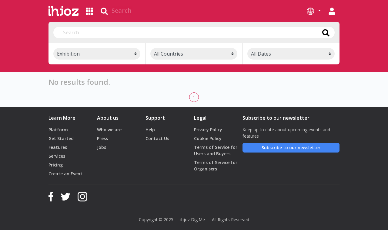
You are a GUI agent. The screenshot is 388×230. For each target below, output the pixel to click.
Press (102, 138)
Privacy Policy (208, 129)
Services (56, 156)
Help (150, 129)
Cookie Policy (208, 138)
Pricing (55, 165)
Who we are (109, 129)
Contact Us (157, 138)
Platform (58, 129)
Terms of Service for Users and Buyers (215, 150)
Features (57, 147)
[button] (313, 11)
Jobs (101, 147)
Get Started (61, 138)
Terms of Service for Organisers (215, 166)
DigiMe (198, 219)
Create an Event (65, 174)
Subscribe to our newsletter (291, 147)
